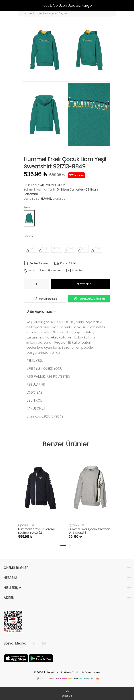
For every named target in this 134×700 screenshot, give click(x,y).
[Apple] (16, 658)
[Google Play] (40, 658)
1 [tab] (63, 545)
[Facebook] (36, 643)
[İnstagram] (42, 643)
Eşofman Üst (67, 13)
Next (112, 487)
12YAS (83, 248)
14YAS (96, 248)
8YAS (56, 248)
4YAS (31, 248)
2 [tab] (70, 545)
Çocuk (38, 13)
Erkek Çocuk (51, 13)
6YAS (43, 248)
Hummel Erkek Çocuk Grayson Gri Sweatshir (89, 531)
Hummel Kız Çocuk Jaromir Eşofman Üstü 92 (36, 531)
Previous (18, 487)
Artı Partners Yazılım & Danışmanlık (78, 672)
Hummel (46, 199)
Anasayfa (26, 13)
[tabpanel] (40, 492)
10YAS (70, 248)
